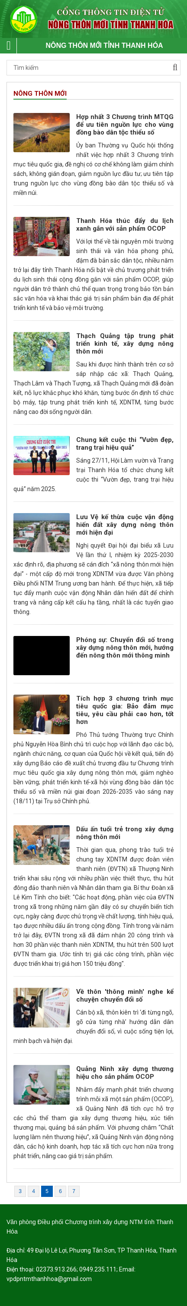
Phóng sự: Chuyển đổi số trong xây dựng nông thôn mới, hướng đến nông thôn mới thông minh (125, 647)
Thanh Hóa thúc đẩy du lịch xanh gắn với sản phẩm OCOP (125, 224)
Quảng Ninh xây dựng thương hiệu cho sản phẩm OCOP (125, 1073)
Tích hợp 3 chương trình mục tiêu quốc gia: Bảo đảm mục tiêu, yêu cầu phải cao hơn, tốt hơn (125, 710)
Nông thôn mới (40, 93)
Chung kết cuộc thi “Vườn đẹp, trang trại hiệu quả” (125, 443)
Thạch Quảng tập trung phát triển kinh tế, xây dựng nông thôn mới (125, 343)
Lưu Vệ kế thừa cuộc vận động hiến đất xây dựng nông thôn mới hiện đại (125, 524)
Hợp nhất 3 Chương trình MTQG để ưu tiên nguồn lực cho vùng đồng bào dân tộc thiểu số (125, 124)
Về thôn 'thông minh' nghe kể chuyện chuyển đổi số (125, 995)
